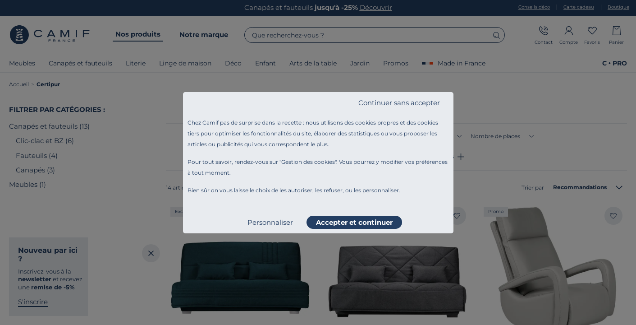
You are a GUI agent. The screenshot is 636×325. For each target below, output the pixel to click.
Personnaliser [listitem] (270, 222)
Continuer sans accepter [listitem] (399, 102)
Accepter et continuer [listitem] (354, 222)
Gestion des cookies (308, 161)
